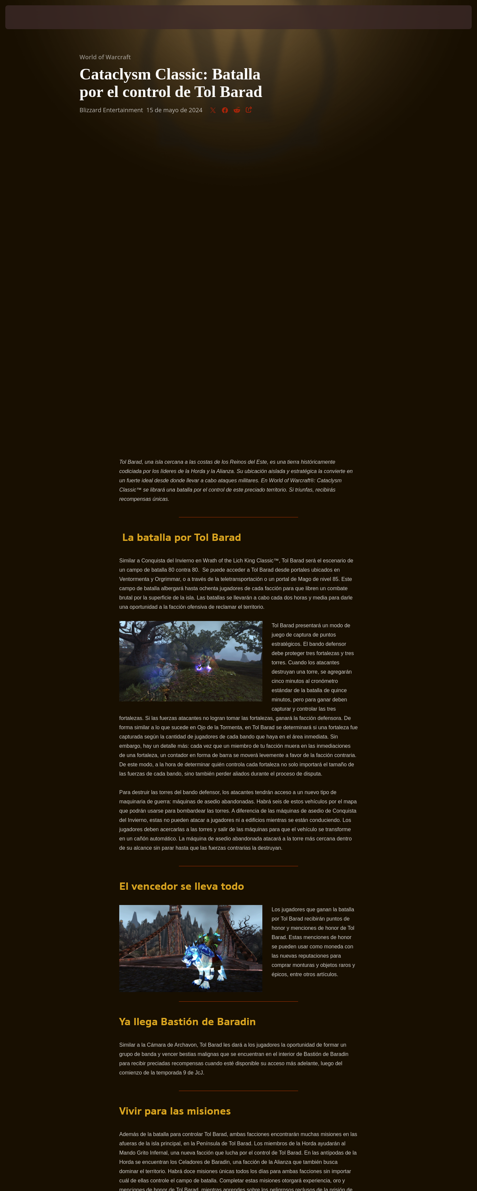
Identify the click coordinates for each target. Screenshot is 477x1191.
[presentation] (29, 17)
